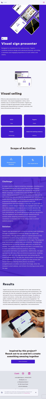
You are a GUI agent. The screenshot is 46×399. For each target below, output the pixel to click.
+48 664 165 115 (28, 377)
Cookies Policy (27, 393)
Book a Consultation (23, 361)
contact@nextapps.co (19, 377)
